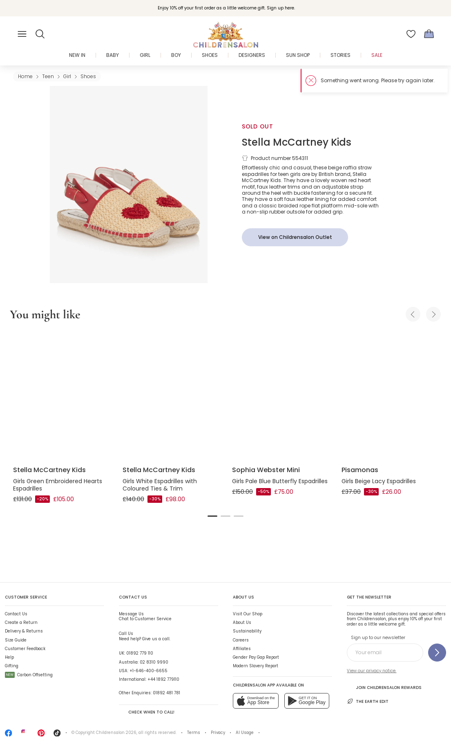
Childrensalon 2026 (116, 732)
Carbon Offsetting (29, 674)
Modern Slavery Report (255, 665)
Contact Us (16, 614)
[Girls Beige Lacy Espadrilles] (389, 395)
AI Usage (245, 732)
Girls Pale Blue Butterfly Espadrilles (280, 481)
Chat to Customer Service (145, 616)
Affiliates (242, 648)
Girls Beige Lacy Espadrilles (379, 481)
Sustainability (247, 631)
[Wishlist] (411, 34)
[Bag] (429, 34)
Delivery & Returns (24, 631)
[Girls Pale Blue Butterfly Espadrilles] (280, 395)
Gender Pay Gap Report (256, 657)
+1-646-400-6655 (148, 670)
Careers (241, 640)
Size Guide (16, 640)
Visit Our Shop (247, 614)
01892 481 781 (166, 692)
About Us (242, 622)
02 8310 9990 (154, 662)
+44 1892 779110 (163, 679)
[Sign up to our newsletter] (437, 653)
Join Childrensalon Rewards (384, 687)
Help (9, 657)
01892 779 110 (139, 653)
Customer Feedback (25, 648)
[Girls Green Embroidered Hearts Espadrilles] (61, 395)
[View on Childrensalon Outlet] (295, 237)
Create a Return (21, 622)
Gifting (11, 665)
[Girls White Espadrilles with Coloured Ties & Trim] (170, 395)
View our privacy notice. (371, 671)
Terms (193, 732)
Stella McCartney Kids (296, 142)
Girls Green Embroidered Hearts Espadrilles (57, 484)
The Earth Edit (367, 701)
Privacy (218, 732)
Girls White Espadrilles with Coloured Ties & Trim (160, 484)
